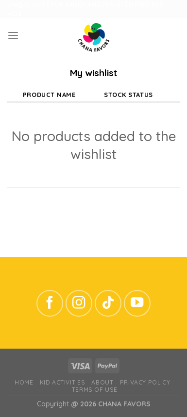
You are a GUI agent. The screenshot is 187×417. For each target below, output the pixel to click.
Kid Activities (62, 382)
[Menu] (13, 36)
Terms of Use (95, 389)
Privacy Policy (145, 382)
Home (24, 382)
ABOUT (102, 382)
